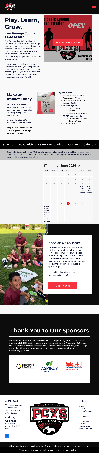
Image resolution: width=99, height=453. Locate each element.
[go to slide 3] (68, 59)
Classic (71, 110)
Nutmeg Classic (75, 121)
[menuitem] (86, 406)
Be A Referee (69, 123)
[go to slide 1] (64, 59)
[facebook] (7, 436)
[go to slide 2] (66, 59)
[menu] (94, 7)
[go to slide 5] (71, 59)
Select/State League (77, 113)
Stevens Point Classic (78, 118)
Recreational (74, 108)
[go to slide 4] (70, 59)
